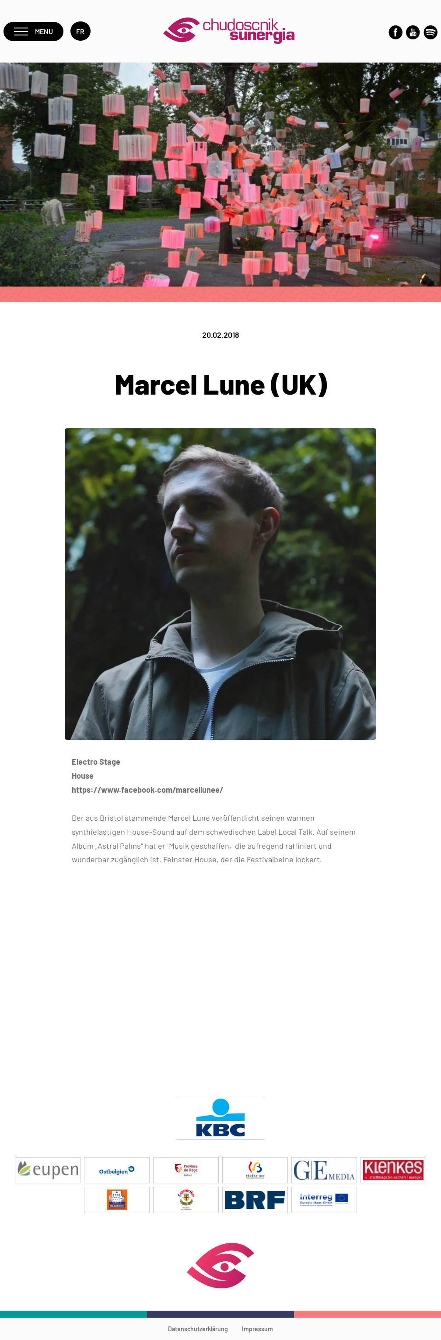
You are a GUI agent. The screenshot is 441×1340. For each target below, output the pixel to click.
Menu (33, 31)
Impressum (257, 1329)
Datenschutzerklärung (198, 1329)
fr (80, 31)
